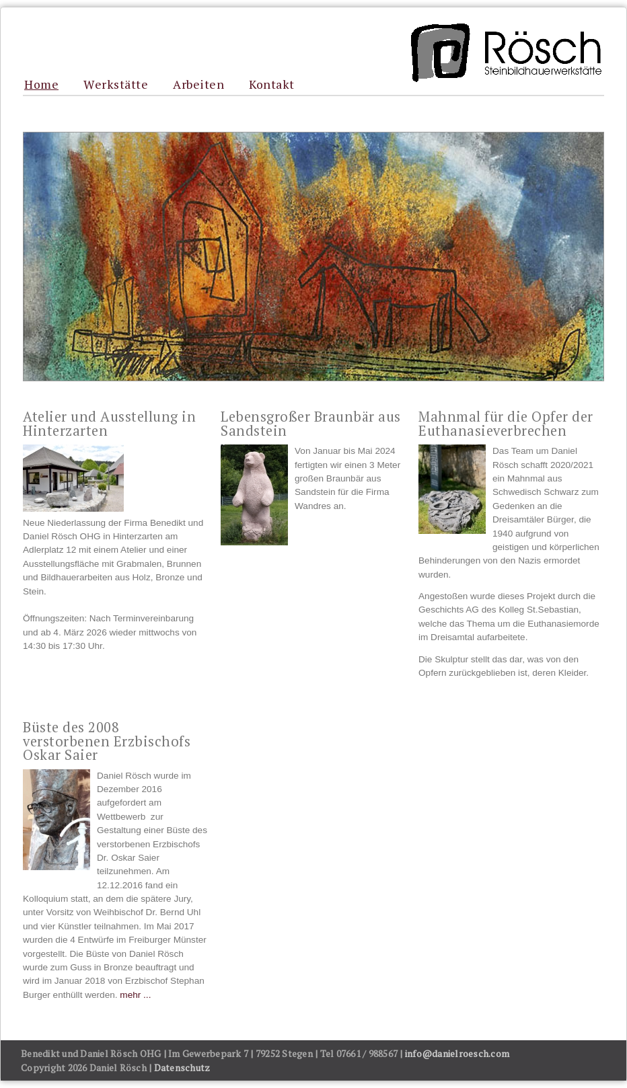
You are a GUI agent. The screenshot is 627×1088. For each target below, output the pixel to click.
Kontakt (272, 84)
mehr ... (135, 995)
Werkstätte (115, 84)
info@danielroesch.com (457, 1053)
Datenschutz (182, 1067)
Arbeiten (198, 84)
